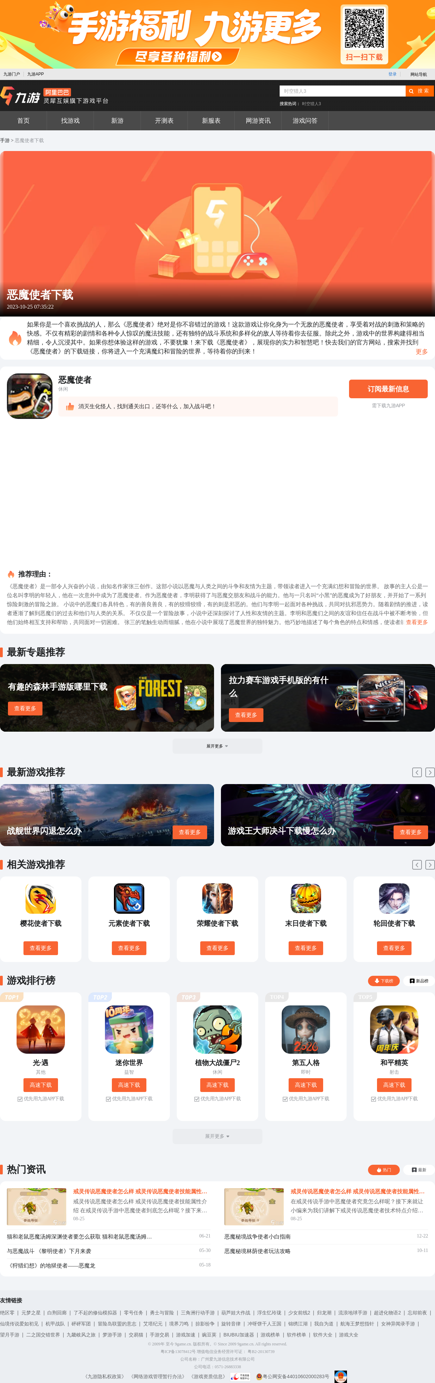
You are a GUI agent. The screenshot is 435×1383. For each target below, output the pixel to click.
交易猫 (136, 1334)
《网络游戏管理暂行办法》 (158, 1376)
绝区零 (7, 1312)
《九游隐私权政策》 (104, 1376)
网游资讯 (258, 120)
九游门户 (11, 74)
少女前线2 (299, 1312)
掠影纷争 (205, 1323)
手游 (5, 140)
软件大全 (322, 1334)
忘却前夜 (417, 1312)
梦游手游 (112, 1334)
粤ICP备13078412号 (178, 1351)
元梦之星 (31, 1312)
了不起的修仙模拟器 (95, 1312)
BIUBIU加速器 (238, 1334)
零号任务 (133, 1312)
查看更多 (25, 708)
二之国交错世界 (43, 1334)
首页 (23, 120)
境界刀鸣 (178, 1323)
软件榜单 (296, 1334)
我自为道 (324, 1323)
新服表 (211, 120)
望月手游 (9, 1334)
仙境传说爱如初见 (19, 1323)
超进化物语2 (387, 1312)
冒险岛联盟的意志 (117, 1323)
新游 (117, 120)
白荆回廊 (57, 1312)
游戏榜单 (270, 1334)
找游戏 (70, 120)
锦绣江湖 (298, 1323)
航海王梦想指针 (357, 1323)
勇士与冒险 (162, 1312)
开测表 (164, 120)
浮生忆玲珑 (269, 1312)
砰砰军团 (81, 1323)
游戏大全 (348, 1334)
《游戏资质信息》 (208, 1376)
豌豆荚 (209, 1334)
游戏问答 (305, 120)
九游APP (35, 74)
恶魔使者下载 (29, 140)
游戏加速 (185, 1334)
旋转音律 (231, 1323)
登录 (392, 74)
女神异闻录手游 (398, 1323)
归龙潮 (324, 1312)
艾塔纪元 (153, 1323)
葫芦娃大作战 (235, 1312)
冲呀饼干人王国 (264, 1323)
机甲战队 (55, 1323)
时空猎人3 (311, 103)
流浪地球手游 (352, 1312)
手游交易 (159, 1334)
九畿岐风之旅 (81, 1334)
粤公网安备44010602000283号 (292, 1376)
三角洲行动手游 (198, 1312)
